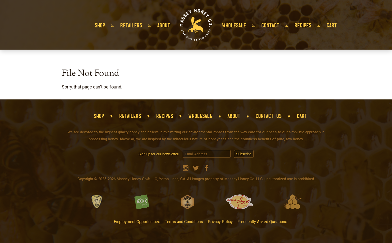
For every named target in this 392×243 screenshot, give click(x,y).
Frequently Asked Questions (262, 221)
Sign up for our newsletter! (158, 154)
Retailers (131, 25)
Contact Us (269, 116)
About (163, 25)
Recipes (302, 25)
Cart (331, 25)
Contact (270, 25)
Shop (100, 25)
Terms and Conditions (184, 221)
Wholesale (234, 25)
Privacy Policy (220, 221)
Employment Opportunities (137, 221)
